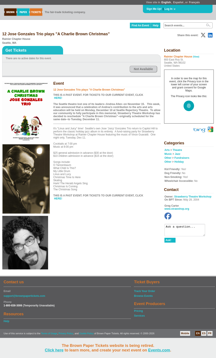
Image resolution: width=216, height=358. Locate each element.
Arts (167, 150)
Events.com (159, 350)
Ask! (168, 242)
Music (168, 153)
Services (139, 315)
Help (155, 25)
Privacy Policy (66, 333)
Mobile (185, 333)
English (166, 2)
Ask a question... (186, 231)
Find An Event (140, 25)
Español (178, 2)
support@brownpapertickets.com (24, 295)
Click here (54, 350)
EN (198, 333)
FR (210, 333)
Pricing (138, 310)
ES (204, 333)
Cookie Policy (86, 333)
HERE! (57, 98)
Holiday (179, 161)
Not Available (143, 69)
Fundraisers (181, 157)
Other (167, 157)
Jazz (177, 153)
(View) (196, 57)
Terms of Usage (49, 333)
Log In (168, 8)
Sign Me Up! (154, 8)
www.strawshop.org (176, 208)
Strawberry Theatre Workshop (192, 196)
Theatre (177, 150)
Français (194, 2)
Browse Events (143, 295)
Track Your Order (144, 291)
